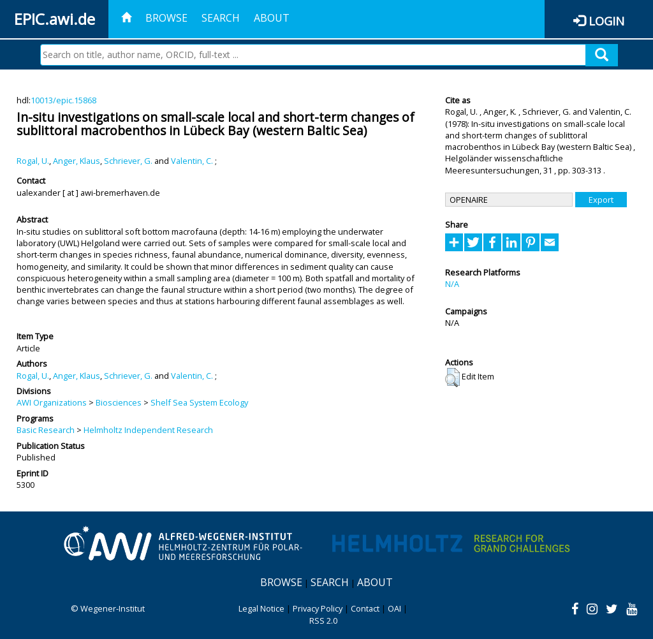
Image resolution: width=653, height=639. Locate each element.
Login (606, 21)
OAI (394, 608)
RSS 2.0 (323, 620)
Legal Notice (261, 608)
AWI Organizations (52, 402)
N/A (452, 284)
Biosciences (119, 402)
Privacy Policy (317, 608)
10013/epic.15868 (63, 100)
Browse (166, 18)
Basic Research (46, 430)
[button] (452, 377)
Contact (365, 608)
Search (221, 18)
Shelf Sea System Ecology (199, 402)
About (272, 18)
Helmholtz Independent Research (148, 430)
